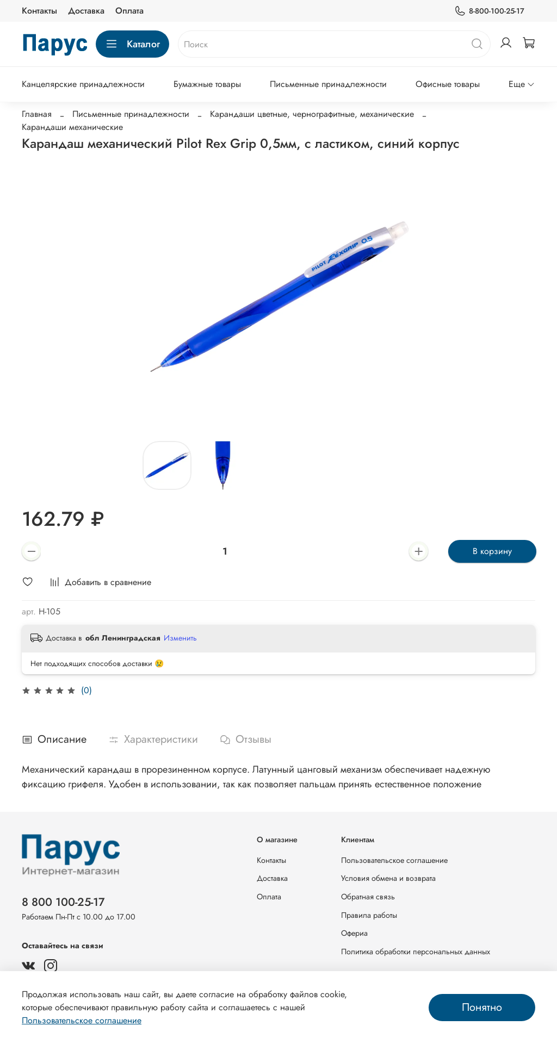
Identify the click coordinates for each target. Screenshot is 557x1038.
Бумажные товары (207, 84)
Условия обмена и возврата (388, 878)
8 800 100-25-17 (63, 902)
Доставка (86, 10)
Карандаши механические (72, 127)
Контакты (39, 10)
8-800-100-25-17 (489, 11)
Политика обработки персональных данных (415, 951)
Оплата (129, 10)
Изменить (180, 638)
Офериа (354, 933)
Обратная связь (368, 896)
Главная (37, 114)
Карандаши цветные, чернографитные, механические (312, 114)
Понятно (482, 1007)
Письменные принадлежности (328, 84)
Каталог (132, 44)
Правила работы (369, 915)
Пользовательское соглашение (394, 860)
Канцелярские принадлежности (83, 84)
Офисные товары (448, 84)
